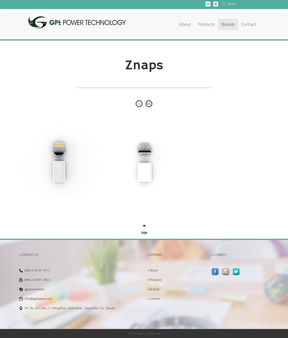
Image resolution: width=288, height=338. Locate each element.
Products (206, 24)
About (185, 24)
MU (149, 103)
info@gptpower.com (39, 298)
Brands (228, 24)
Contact (248, 24)
